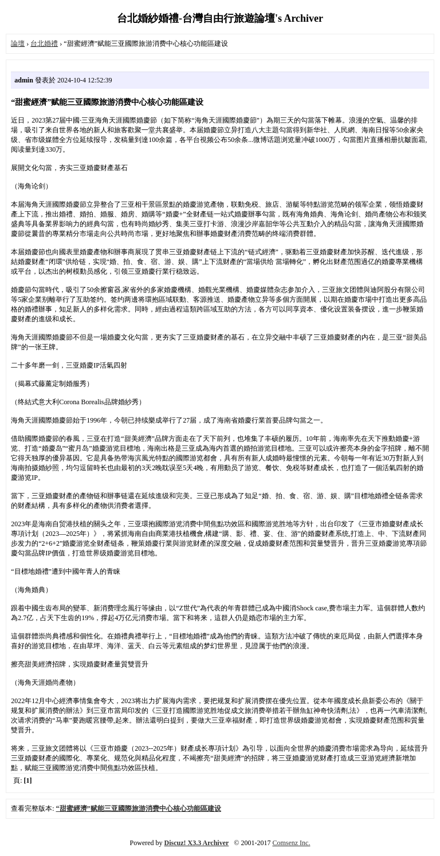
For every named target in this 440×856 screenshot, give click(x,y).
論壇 (18, 44)
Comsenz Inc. (291, 843)
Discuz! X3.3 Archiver (196, 843)
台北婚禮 (44, 44)
